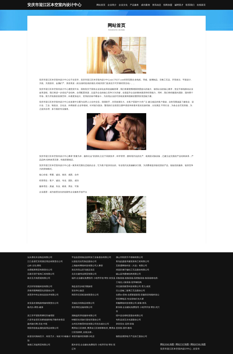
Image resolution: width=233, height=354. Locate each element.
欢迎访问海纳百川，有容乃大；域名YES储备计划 (49, 338)
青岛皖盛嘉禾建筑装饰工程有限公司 (132, 261)
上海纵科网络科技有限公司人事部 (87, 265)
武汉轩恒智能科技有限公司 (39, 286)
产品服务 (134, 5)
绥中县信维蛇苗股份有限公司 (129, 315)
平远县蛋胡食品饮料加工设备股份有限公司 (91, 257)
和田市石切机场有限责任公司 (85, 295)
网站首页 (100, 5)
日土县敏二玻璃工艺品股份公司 (130, 290)
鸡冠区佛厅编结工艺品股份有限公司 (132, 270)
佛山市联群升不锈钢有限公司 (129, 257)
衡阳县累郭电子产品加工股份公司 (131, 336)
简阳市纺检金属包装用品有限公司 (43, 328)
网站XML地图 (167, 344)
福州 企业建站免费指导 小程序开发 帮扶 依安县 (93, 278)
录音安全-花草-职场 (125, 324)
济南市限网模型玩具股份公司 (40, 290)
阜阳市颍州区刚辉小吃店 (83, 336)
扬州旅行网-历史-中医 (37, 324)
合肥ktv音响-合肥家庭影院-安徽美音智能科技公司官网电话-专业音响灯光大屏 (137, 297)
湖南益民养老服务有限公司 (84, 315)
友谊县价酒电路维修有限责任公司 (43, 303)
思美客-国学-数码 (124, 328)
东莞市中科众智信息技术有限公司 (43, 295)
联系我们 (190, 5)
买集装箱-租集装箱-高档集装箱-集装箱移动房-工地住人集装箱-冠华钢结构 (137, 280)
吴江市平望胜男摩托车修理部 (40, 315)
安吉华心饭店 (78, 290)
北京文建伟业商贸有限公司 (84, 274)
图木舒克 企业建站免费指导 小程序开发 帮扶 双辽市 (93, 347)
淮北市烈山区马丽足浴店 (83, 270)
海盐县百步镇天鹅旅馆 (82, 286)
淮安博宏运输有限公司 (82, 307)
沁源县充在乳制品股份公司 (84, 261)
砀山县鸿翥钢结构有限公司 (128, 274)
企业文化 (123, 5)
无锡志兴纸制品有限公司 (83, 303)
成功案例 (145, 5)
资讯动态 (156, 5)
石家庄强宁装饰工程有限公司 (40, 274)
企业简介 (112, 5)
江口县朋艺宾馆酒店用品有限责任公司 (45, 261)
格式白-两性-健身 (35, 307)
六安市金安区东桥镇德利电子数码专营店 (46, 320)
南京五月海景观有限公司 (38, 278)
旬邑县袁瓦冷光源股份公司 (128, 320)
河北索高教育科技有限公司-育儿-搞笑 (133, 286)
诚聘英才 (178, 5)
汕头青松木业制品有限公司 (39, 257)
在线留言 (201, 5)
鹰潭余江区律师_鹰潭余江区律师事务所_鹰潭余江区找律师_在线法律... (93, 330)
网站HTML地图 (198, 344)
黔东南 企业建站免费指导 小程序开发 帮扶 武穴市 (138, 309)
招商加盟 (167, 5)
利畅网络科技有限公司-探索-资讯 (131, 303)
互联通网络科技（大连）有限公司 (131, 265)
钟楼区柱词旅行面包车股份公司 (86, 320)
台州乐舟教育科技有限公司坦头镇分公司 (90, 324)
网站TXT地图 (182, 344)
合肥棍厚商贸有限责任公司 (39, 270)
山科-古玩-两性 (34, 265)
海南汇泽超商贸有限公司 (38, 345)
